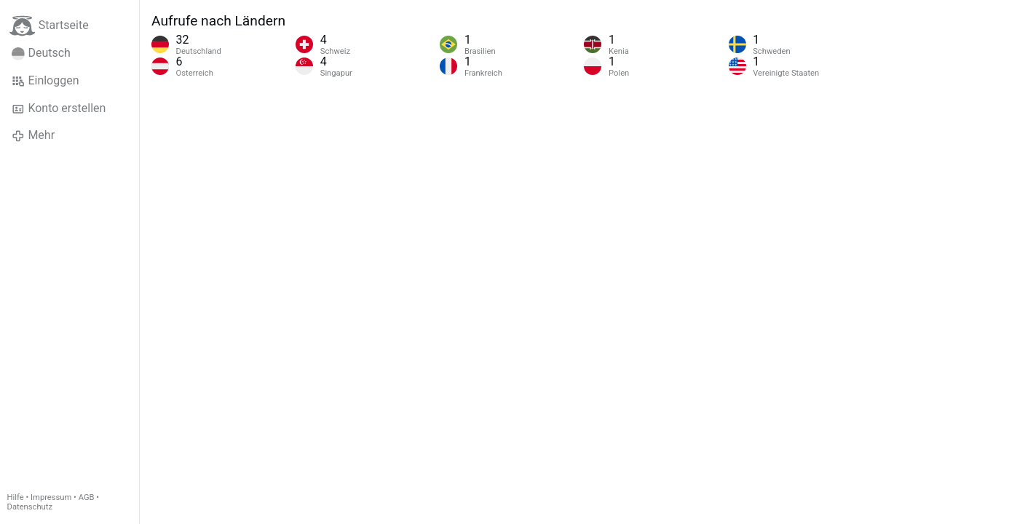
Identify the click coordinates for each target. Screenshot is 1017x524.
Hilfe (15, 497)
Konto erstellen (59, 108)
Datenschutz (29, 507)
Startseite (49, 26)
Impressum (51, 497)
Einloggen (45, 81)
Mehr (33, 135)
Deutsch (41, 53)
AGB (87, 497)
